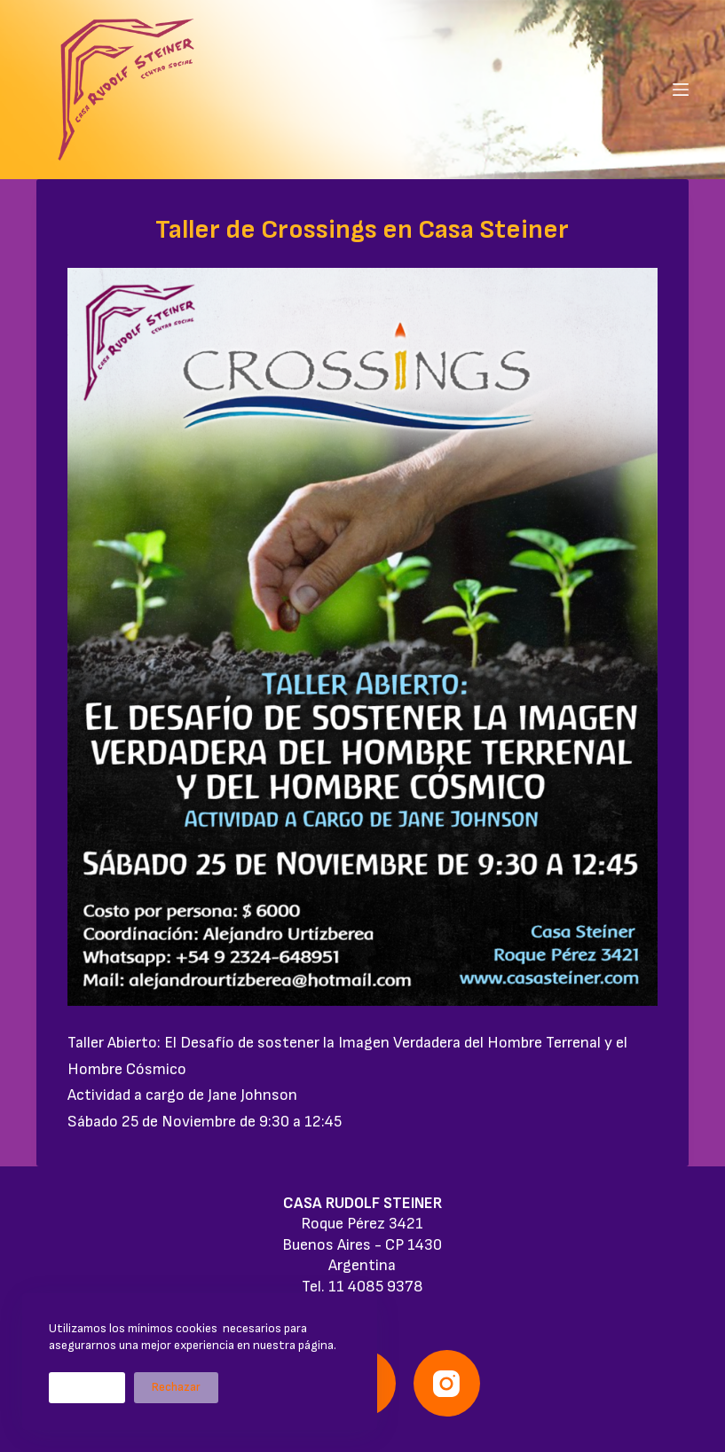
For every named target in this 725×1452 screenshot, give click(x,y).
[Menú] (681, 90)
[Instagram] (447, 1383)
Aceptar (87, 1387)
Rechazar (176, 1387)
